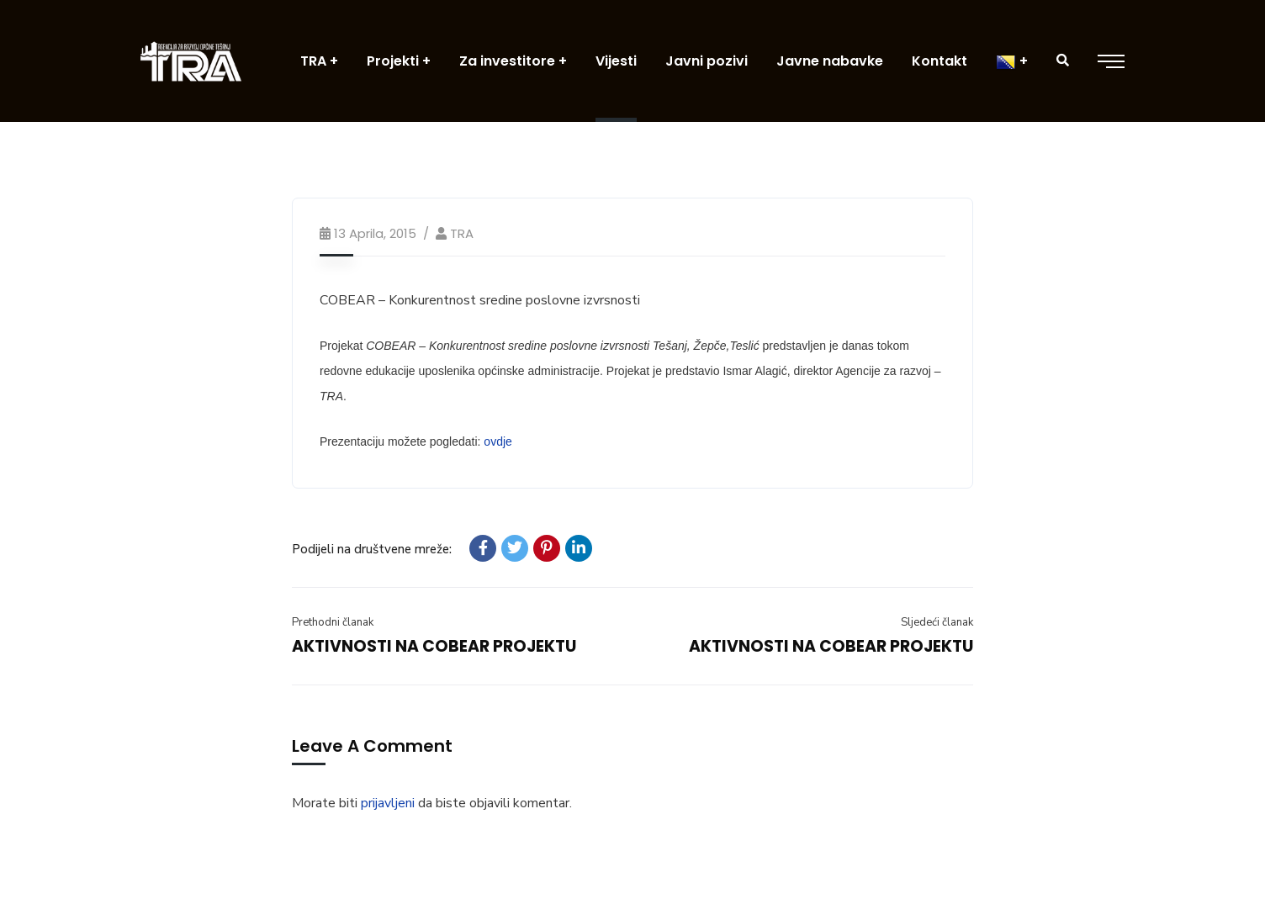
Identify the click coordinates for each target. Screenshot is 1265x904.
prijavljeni (388, 803)
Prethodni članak (332, 622)
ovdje (497, 441)
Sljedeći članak (937, 622)
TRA (462, 233)
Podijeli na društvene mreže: (372, 549)
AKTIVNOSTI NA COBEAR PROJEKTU (434, 646)
